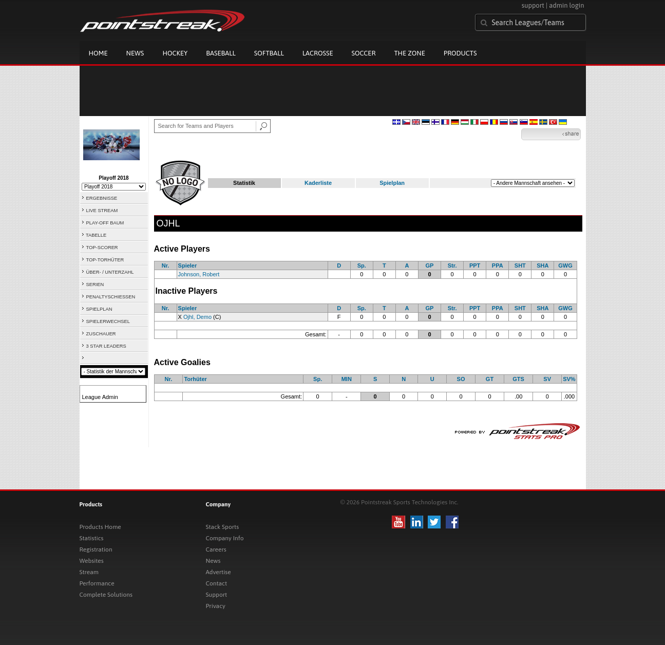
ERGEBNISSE (102, 198)
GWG (565, 265)
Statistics (92, 538)
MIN (346, 379)
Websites (92, 560)
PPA (497, 265)
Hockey (174, 53)
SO (461, 379)
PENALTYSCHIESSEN (111, 296)
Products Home (100, 526)
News (135, 53)
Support (216, 594)
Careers (216, 549)
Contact (216, 583)
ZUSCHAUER (101, 333)
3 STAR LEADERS (106, 346)
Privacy (215, 606)
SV (547, 379)
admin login (566, 5)
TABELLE (96, 235)
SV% (569, 379)
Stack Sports (222, 526)
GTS (518, 379)
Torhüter (195, 379)
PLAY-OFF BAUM (105, 222)
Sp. (361, 265)
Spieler (187, 265)
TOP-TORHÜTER (105, 259)
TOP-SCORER (102, 247)
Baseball (221, 53)
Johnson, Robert (199, 274)
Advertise (218, 572)
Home (98, 53)
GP (430, 265)
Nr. (165, 265)
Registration (96, 549)
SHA (542, 265)
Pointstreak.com (162, 21)
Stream (89, 572)
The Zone (409, 53)
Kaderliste (318, 183)
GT (489, 379)
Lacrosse (317, 53)
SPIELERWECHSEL (108, 321)
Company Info (225, 538)
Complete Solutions (106, 594)
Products (460, 53)
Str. (452, 265)
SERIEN (95, 284)
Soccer (364, 53)
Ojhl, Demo (197, 317)
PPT (474, 265)
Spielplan (392, 183)
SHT (520, 265)
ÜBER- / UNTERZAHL (110, 272)
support (533, 5)
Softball (269, 53)
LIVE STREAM (102, 210)
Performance (97, 583)
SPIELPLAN (99, 309)
